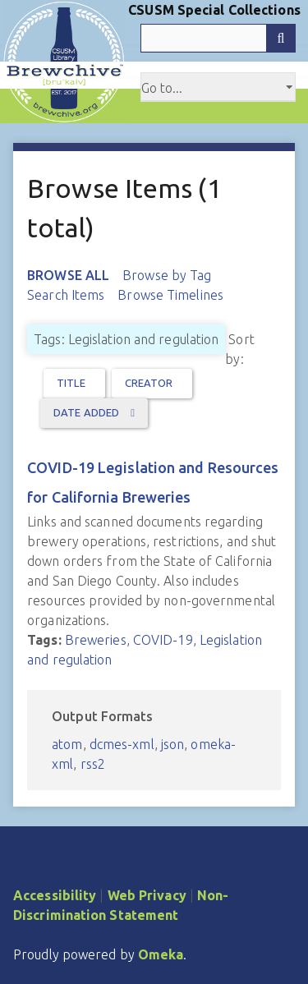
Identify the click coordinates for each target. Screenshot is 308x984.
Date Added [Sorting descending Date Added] (87, 412)
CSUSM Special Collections (214, 9)
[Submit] (281, 38)
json (172, 744)
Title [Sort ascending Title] (71, 383)
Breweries (95, 639)
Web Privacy (147, 895)
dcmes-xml (122, 744)
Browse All (68, 275)
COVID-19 (163, 639)
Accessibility (54, 895)
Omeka (161, 954)
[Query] (218, 38)
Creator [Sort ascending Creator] (149, 383)
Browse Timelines (170, 294)
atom (67, 744)
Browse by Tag (166, 275)
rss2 (92, 763)
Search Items (65, 294)
